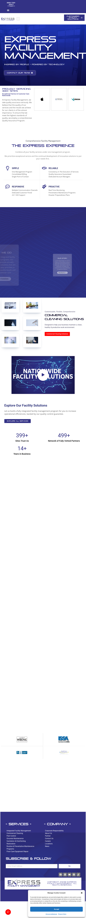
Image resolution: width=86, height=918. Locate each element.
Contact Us (49, 838)
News (47, 846)
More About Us (62, 269)
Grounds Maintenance (15, 838)
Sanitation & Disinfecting (16, 841)
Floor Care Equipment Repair (17, 851)
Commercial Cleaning (15, 833)
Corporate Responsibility (54, 831)
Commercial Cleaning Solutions (57, 334)
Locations (49, 844)
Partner (48, 836)
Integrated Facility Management (19, 831)
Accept (56, 909)
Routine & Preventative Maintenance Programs (20, 847)
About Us (48, 833)
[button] (82, 893)
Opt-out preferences (51, 914)
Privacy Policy (62, 914)
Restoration (11, 844)
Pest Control (11, 836)
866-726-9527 (11, 3)
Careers (48, 841)
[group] (41, 99)
